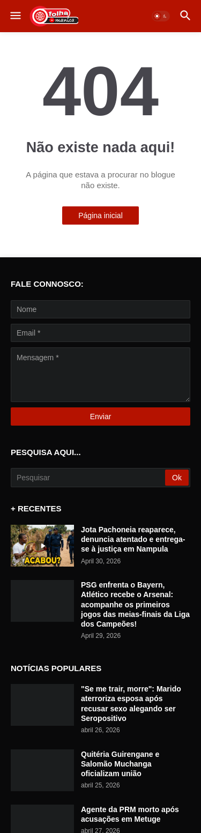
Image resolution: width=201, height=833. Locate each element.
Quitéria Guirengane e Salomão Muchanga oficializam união (120, 764)
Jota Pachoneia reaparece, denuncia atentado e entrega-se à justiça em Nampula (133, 539)
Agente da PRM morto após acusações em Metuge (130, 814)
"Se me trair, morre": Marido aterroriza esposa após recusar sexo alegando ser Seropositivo (131, 704)
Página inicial (100, 215)
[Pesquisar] (88, 478)
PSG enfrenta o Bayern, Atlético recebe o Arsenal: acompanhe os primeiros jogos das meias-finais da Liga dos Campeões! (135, 604)
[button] (14, 16)
